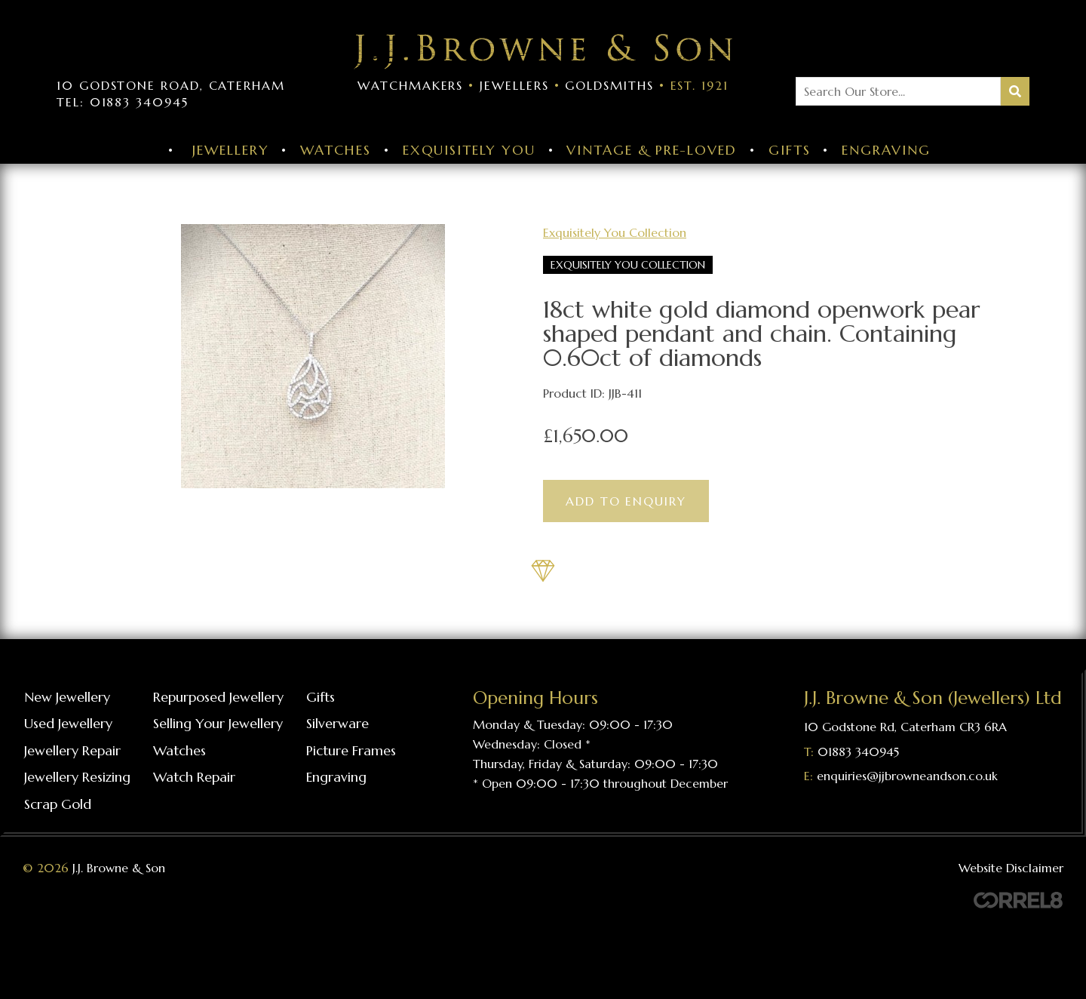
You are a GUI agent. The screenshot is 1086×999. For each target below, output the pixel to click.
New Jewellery (67, 696)
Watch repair (194, 776)
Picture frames (351, 750)
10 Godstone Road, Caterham (171, 85)
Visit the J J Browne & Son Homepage (543, 51)
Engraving (886, 149)
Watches (335, 149)
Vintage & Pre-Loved (651, 149)
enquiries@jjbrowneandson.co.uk (907, 775)
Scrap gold (57, 804)
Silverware (337, 723)
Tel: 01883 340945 (123, 101)
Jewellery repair (72, 750)
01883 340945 (858, 751)
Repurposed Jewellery (218, 696)
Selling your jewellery (218, 723)
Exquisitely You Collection (614, 232)
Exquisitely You (469, 149)
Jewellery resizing (77, 776)
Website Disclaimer (1011, 867)
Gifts (789, 149)
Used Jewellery (68, 723)
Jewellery (230, 149)
